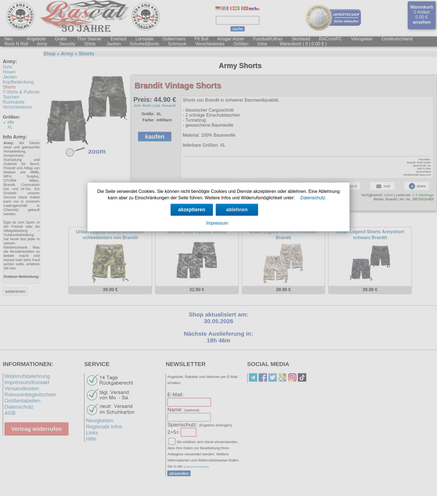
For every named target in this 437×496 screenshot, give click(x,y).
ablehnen (236, 209)
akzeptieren (191, 209)
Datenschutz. (313, 197)
